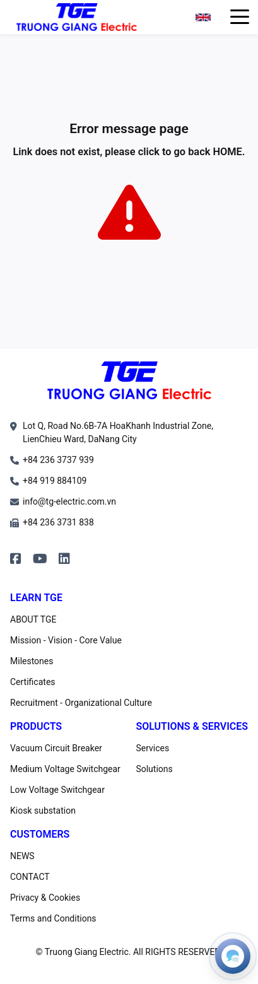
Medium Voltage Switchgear (65, 769)
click (149, 152)
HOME (227, 152)
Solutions (154, 769)
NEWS (22, 856)
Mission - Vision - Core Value (66, 640)
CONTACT (30, 877)
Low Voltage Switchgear (57, 790)
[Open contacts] (232, 956)
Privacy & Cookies (45, 898)
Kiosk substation (43, 810)
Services (152, 748)
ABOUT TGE (33, 619)
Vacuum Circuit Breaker (56, 748)
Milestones (32, 661)
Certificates (33, 682)
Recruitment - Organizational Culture (81, 703)
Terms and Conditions (53, 918)
